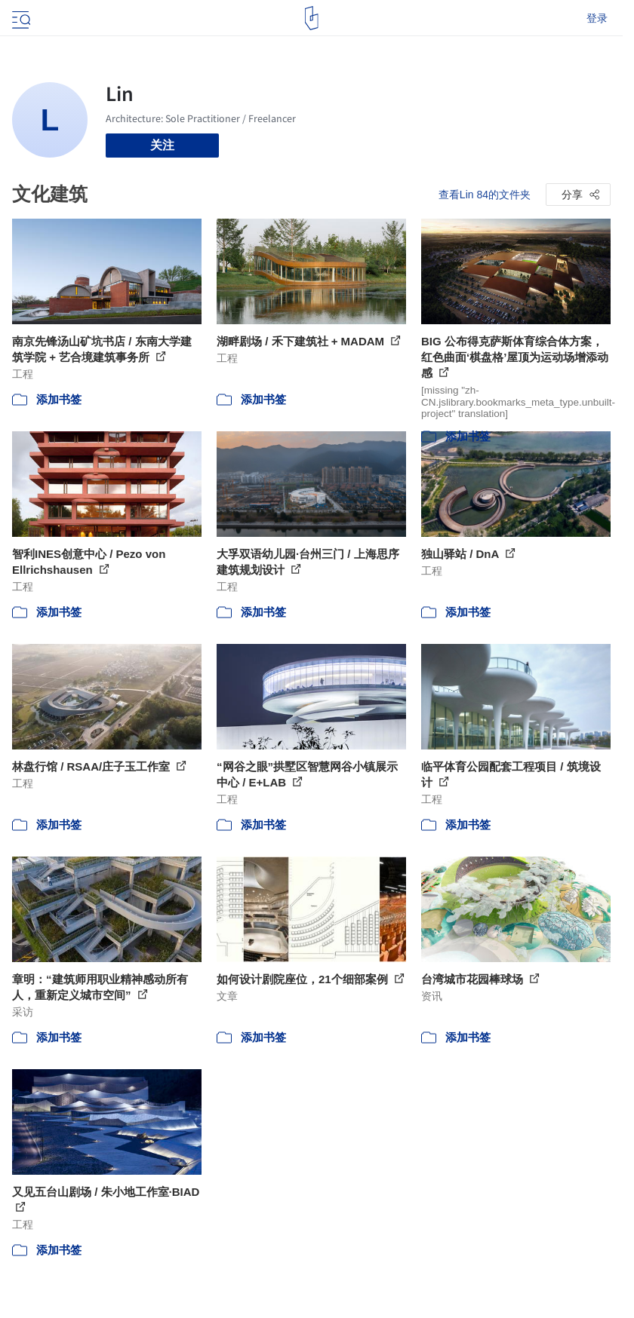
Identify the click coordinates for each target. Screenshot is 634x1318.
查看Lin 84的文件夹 (485, 194)
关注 (162, 145)
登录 (597, 18)
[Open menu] (19, 18)
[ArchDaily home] (311, 18)
